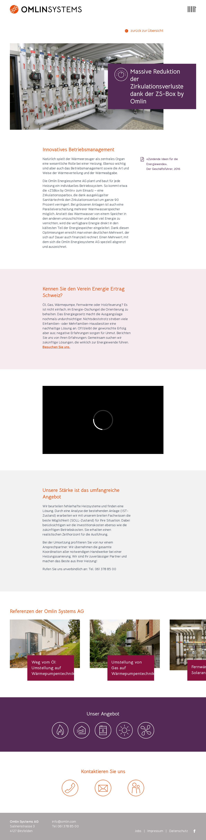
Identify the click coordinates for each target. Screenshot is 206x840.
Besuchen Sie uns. (56, 347)
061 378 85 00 (68, 826)
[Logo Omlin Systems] (46, 9)
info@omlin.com (64, 821)
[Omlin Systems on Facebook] (194, 831)
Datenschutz (178, 831)
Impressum (155, 831)
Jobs (138, 831)
